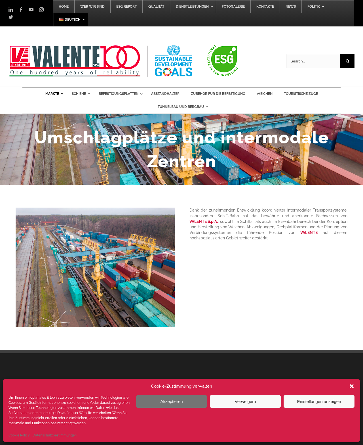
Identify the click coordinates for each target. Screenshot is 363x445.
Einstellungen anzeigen (319, 401)
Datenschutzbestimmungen (55, 435)
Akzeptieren (171, 401)
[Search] (347, 61)
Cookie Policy (19, 435)
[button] (351, 386)
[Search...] (313, 61)
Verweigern (245, 401)
